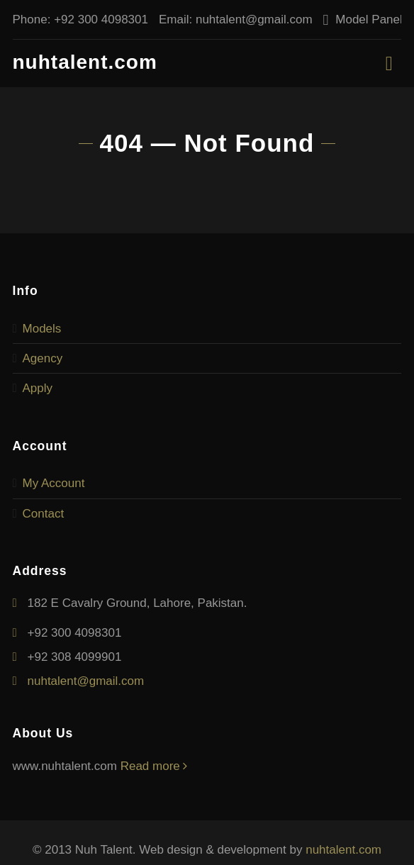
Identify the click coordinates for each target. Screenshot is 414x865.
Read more (154, 766)
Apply (38, 388)
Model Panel (369, 19)
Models (42, 328)
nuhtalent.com (85, 62)
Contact (44, 513)
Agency (43, 358)
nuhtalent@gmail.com (254, 19)
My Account (54, 483)
